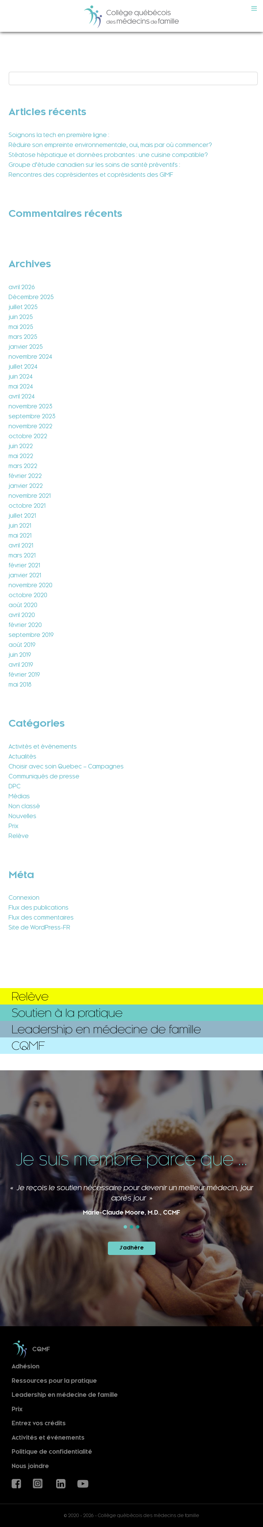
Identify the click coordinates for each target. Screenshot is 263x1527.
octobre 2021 (27, 506)
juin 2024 (21, 376)
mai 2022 (21, 456)
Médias (19, 796)
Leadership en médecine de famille (65, 1395)
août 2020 (23, 605)
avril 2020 (22, 615)
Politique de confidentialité (52, 1452)
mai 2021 (20, 535)
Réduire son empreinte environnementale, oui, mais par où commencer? (110, 145)
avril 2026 (22, 287)
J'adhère (132, 1248)
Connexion (24, 898)
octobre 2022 (28, 436)
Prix (13, 826)
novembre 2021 (30, 496)
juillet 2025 (23, 307)
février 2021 (24, 565)
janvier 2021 (25, 575)
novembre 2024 (30, 357)
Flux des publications (38, 907)
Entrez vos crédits (39, 1423)
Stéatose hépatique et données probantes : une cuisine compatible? (108, 155)
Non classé (24, 806)
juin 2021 (20, 525)
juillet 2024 (23, 367)
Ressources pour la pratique (54, 1380)
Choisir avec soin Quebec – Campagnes (66, 766)
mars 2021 (22, 555)
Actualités (22, 756)
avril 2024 (22, 396)
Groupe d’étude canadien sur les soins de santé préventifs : (94, 165)
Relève (19, 836)
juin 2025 (21, 317)
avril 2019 (21, 665)
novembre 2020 (30, 585)
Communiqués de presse (44, 776)
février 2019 (24, 675)
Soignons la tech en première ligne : (59, 135)
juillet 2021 (22, 516)
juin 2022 (21, 446)
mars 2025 (23, 337)
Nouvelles (22, 816)
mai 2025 (21, 327)
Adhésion (25, 1366)
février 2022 (25, 476)
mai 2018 (20, 684)
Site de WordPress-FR (39, 927)
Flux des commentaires (41, 917)
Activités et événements (43, 746)
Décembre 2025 (31, 297)
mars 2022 (23, 466)
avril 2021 (21, 545)
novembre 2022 (30, 426)
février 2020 (25, 625)
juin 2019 (20, 655)
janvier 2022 (26, 486)
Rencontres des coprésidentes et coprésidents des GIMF (91, 175)
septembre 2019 (31, 635)
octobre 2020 (28, 595)
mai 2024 (21, 386)
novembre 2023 (30, 406)
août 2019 (22, 645)
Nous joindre (30, 1466)
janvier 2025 (26, 347)
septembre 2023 (32, 416)
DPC (15, 786)
